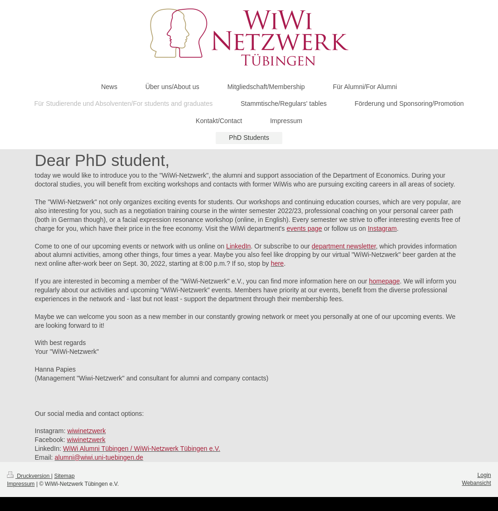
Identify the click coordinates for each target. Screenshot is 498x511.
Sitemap (64, 476)
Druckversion (29, 476)
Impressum (20, 484)
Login (484, 475)
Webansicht (476, 483)
